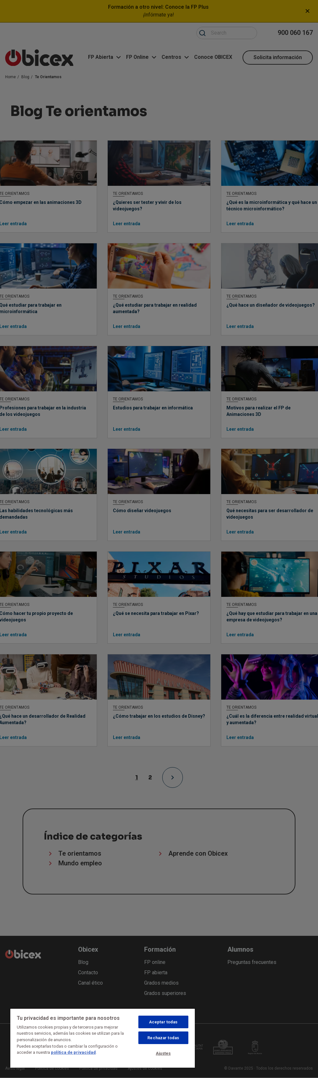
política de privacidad (73, 1052)
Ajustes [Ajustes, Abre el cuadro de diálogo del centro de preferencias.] (163, 1053)
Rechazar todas (163, 1037)
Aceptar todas (163, 1022)
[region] (102, 1038)
